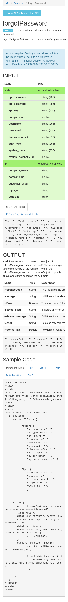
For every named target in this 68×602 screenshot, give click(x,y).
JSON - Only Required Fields (22, 214)
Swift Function (13, 375)
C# (31, 368)
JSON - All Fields (15, 206)
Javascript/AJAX (15, 368)
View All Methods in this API (22, 13)
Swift (57, 368)
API (7, 3)
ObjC (30, 375)
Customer (18, 3)
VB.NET (44, 368)
